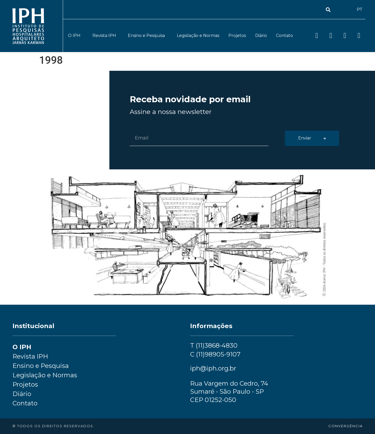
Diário (261, 35)
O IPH (75, 35)
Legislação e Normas (198, 35)
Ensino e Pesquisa (147, 35)
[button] (328, 9)
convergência (345, 426)
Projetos (237, 35)
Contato (284, 35)
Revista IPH (105, 35)
